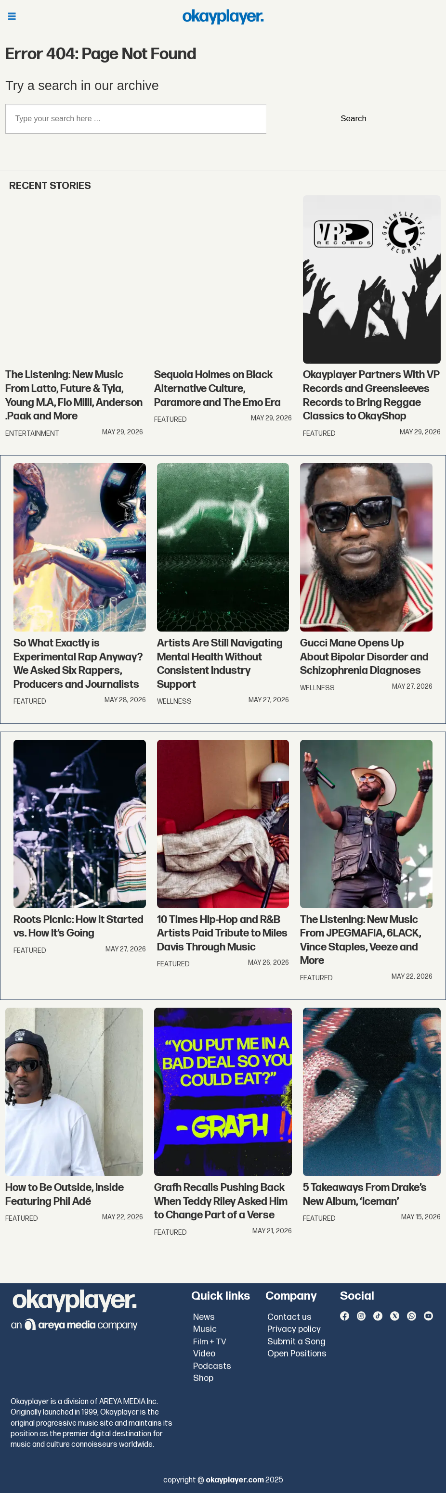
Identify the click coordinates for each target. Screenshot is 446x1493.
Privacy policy (294, 1329)
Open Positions (297, 1354)
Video (204, 1354)
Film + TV (209, 1342)
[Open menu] (12, 17)
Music (205, 1329)
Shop (203, 1378)
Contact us (289, 1317)
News (204, 1317)
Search (354, 118)
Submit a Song (296, 1342)
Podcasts (212, 1366)
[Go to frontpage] (223, 17)
